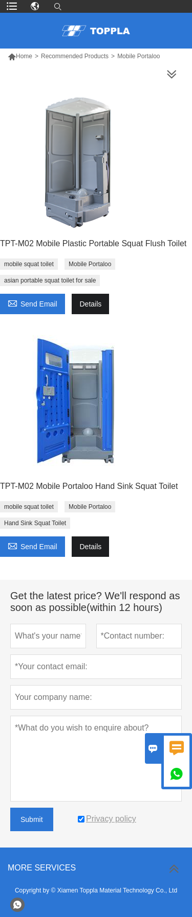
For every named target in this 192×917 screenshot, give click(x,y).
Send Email (32, 302)
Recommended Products (75, 56)
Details (90, 304)
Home (24, 56)
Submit (31, 819)
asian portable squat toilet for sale (50, 280)
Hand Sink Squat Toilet (35, 523)
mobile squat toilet (29, 264)
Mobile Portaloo (90, 264)
